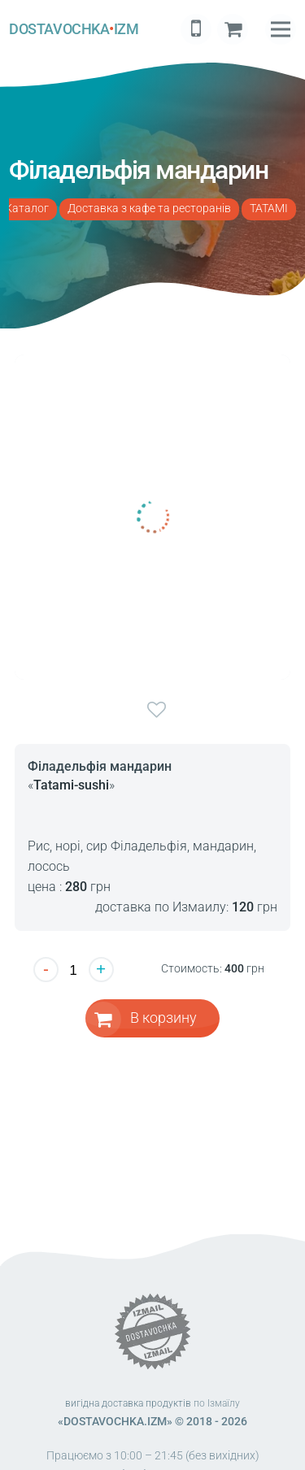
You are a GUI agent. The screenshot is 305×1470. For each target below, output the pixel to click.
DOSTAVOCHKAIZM (73, 29)
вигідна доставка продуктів (128, 1403)
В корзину (163, 1017)
